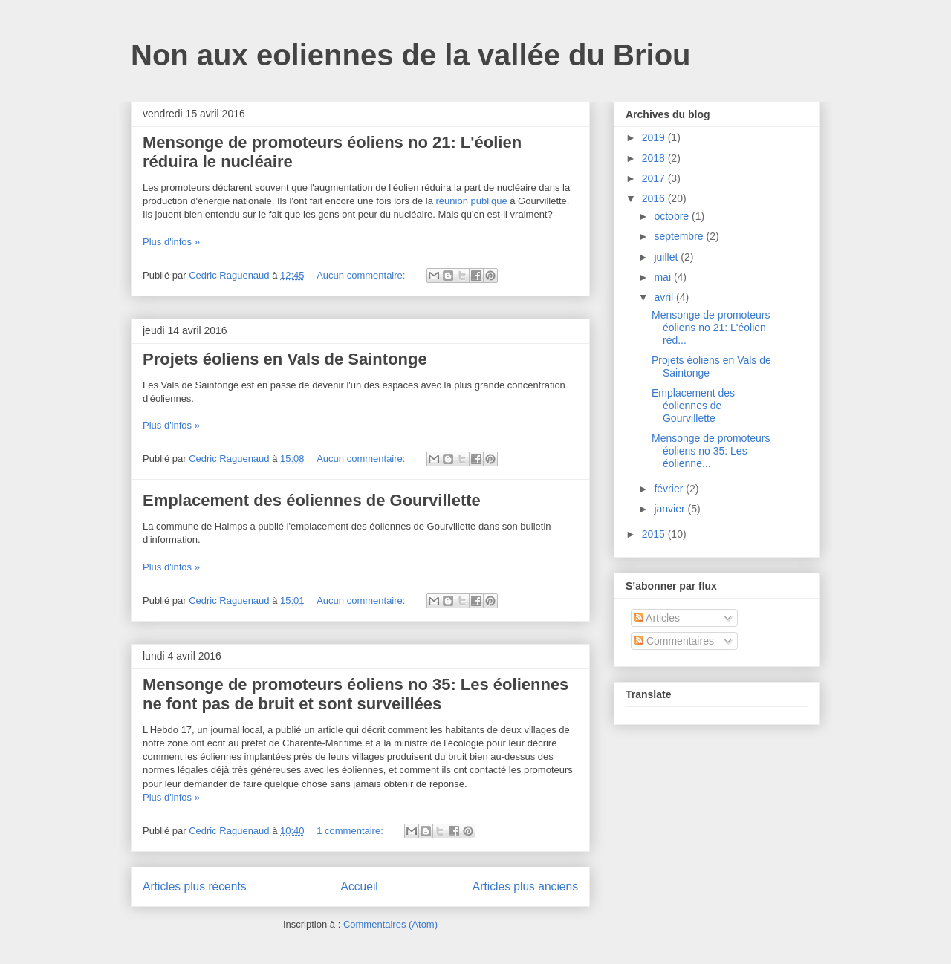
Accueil (359, 886)
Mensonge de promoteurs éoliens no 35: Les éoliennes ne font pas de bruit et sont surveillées (355, 694)
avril (665, 297)
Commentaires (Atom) (390, 924)
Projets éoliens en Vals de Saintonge (285, 359)
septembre (680, 236)
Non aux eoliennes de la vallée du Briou (411, 55)
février (670, 489)
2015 (655, 534)
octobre (673, 216)
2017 (655, 178)
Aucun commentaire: (362, 275)
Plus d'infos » (171, 241)
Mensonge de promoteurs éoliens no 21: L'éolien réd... (711, 327)
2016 (655, 198)
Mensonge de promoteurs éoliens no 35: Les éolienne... (711, 450)
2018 (655, 158)
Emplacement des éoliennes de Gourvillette (312, 500)
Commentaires (674, 641)
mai (663, 277)
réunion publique (470, 200)
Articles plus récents (195, 886)
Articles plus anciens (525, 886)
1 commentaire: (351, 830)
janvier (670, 509)
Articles (657, 618)
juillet (667, 257)
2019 (655, 137)
